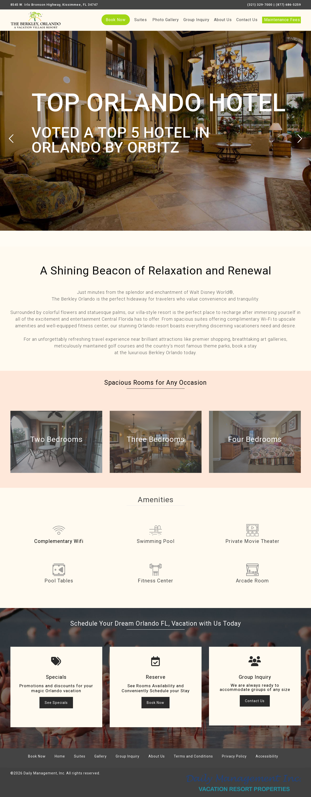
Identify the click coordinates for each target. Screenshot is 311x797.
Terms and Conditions (193, 756)
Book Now (116, 19)
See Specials (56, 703)
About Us (223, 19)
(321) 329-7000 (259, 4)
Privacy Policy (234, 756)
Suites (140, 19)
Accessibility (267, 756)
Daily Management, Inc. (44, 773)
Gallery (100, 756)
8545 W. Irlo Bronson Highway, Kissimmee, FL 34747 (54, 4)
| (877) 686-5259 (287, 4)
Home (60, 756)
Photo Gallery (165, 19)
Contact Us (247, 19)
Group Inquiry (196, 19)
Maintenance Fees (282, 19)
